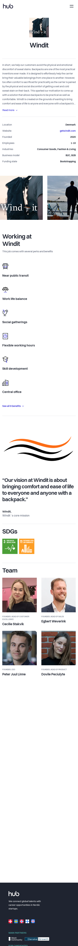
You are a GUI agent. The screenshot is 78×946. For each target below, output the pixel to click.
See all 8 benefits (13, 406)
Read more (9, 110)
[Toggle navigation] (71, 6)
